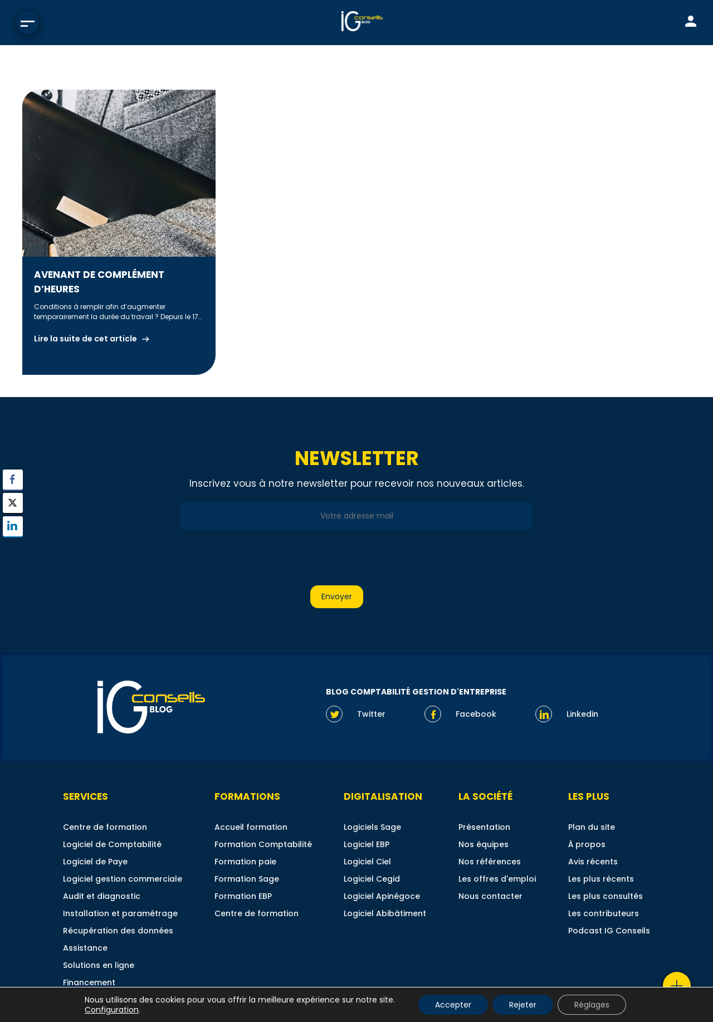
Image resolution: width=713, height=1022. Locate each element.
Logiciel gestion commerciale (122, 878)
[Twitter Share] (13, 503)
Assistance (85, 947)
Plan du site (591, 827)
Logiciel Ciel (367, 861)
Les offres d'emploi (497, 878)
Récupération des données (118, 930)
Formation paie (245, 861)
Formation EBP (243, 896)
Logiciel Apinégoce (382, 896)
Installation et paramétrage (120, 913)
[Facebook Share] (13, 480)
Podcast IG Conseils (609, 930)
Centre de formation (105, 827)
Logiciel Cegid (372, 878)
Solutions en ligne (98, 965)
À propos (586, 844)
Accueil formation (250, 827)
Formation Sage (246, 878)
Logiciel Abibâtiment (385, 913)
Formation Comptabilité (263, 844)
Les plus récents (601, 878)
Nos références (489, 861)
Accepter (453, 1004)
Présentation (484, 827)
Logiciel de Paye (95, 861)
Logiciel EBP (366, 844)
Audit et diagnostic (101, 896)
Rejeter (522, 1004)
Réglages (591, 1004)
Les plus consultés (605, 896)
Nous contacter (490, 896)
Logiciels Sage (372, 827)
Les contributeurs (603, 913)
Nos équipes (483, 844)
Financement (89, 982)
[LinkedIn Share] (13, 526)
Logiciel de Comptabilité (112, 844)
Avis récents (593, 861)
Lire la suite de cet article (85, 338)
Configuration (112, 1010)
